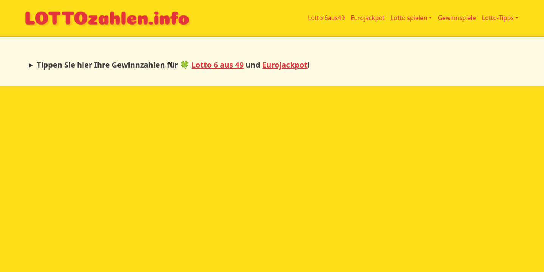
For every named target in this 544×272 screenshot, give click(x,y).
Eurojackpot (367, 18)
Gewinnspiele (457, 18)
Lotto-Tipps (498, 18)
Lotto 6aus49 (326, 18)
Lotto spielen (409, 18)
